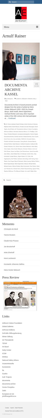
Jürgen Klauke (21, 156)
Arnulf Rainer (11, 129)
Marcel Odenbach (18, 161)
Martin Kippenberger (9, 163)
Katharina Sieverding (23, 158)
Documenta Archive (9, 136)
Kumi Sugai (11, 161)
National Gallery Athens (10, 360)
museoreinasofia (8, 363)
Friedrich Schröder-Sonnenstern (12, 141)
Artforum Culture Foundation (30, 129)
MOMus (5, 357)
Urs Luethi (27, 171)
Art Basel (5, 347)
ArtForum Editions (8, 131)
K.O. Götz (27, 156)
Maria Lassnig (27, 161)
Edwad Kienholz (27, 136)
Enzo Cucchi (35, 136)
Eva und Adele (17, 139)
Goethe (4, 374)
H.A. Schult (16, 146)
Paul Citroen (33, 166)
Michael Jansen (8, 166)
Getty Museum (16, 144)
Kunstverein (6, 367)
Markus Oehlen (35, 161)
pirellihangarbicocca (9, 396)
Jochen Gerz (30, 154)
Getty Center (6, 350)
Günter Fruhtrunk (8, 146)
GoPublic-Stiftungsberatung (11, 333)
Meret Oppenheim (19, 163)
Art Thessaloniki (19, 129)
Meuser (26, 163)
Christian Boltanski (12, 134)
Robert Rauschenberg (26, 168)
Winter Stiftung (7, 336)
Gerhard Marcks (32, 141)
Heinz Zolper (7, 149)
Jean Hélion (7, 154)
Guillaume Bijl (33, 144)
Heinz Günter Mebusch (25, 146)
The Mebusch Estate (19, 171)
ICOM (4, 353)
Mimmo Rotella (16, 166)
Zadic (4, 390)
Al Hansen (35, 124)
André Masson (15, 126)
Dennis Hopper (34, 134)
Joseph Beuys (13, 156)
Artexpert (9, 98)
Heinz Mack (34, 146)
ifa (3, 370)
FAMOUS (23, 139)
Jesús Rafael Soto (15, 154)
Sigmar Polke (36, 168)
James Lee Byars (15, 151)
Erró (12, 139)
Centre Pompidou (8, 387)
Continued (11, 118)
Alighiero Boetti (8, 126)
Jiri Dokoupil (23, 154)
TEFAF (4, 343)
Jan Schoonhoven (24, 151)
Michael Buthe (32, 163)
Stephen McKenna (8, 171)
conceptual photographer (23, 134)
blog (34, 98)
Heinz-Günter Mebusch (17, 149)
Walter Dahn (33, 171)
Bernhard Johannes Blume (20, 131)
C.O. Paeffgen (31, 131)
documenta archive (8, 384)
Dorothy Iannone (18, 136)
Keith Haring (32, 158)
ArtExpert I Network (27, 98)
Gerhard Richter (8, 144)
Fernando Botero (31, 139)
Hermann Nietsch (27, 149)
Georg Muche (24, 141)
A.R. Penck (8, 124)
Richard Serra (16, 168)
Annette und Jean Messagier (27, 126)
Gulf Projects (7, 377)
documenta (6, 380)
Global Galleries (7, 326)
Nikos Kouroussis (24, 166)
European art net (8, 394)
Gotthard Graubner (25, 144)
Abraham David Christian (17, 124)
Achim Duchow (28, 124)
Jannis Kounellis (34, 151)
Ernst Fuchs (7, 139)
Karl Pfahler (14, 158)
